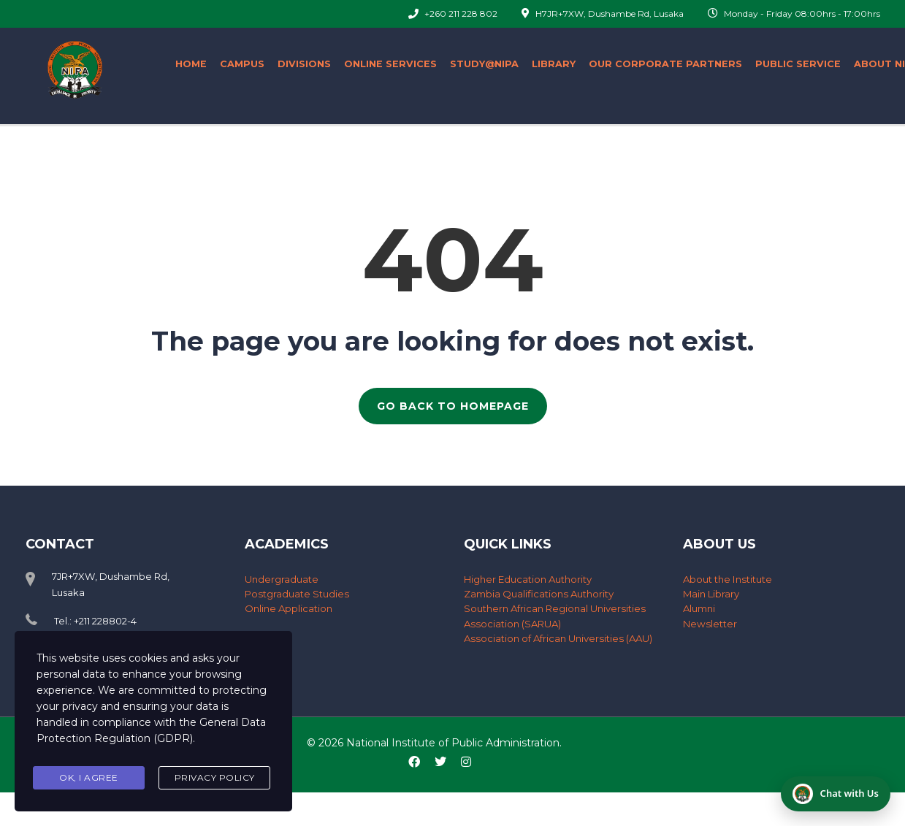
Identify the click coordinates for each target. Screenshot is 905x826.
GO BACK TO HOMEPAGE (453, 406)
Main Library (711, 594)
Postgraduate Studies (296, 594)
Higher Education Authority (528, 579)
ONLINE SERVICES (390, 63)
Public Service (798, 63)
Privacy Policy (215, 777)
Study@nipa (484, 63)
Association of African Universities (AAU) (556, 637)
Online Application (288, 608)
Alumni (699, 608)
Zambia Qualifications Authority (538, 594)
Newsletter (709, 623)
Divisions (304, 63)
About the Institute (727, 579)
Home (191, 63)
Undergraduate (281, 579)
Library (554, 63)
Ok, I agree (88, 777)
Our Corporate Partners (665, 63)
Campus (242, 63)
